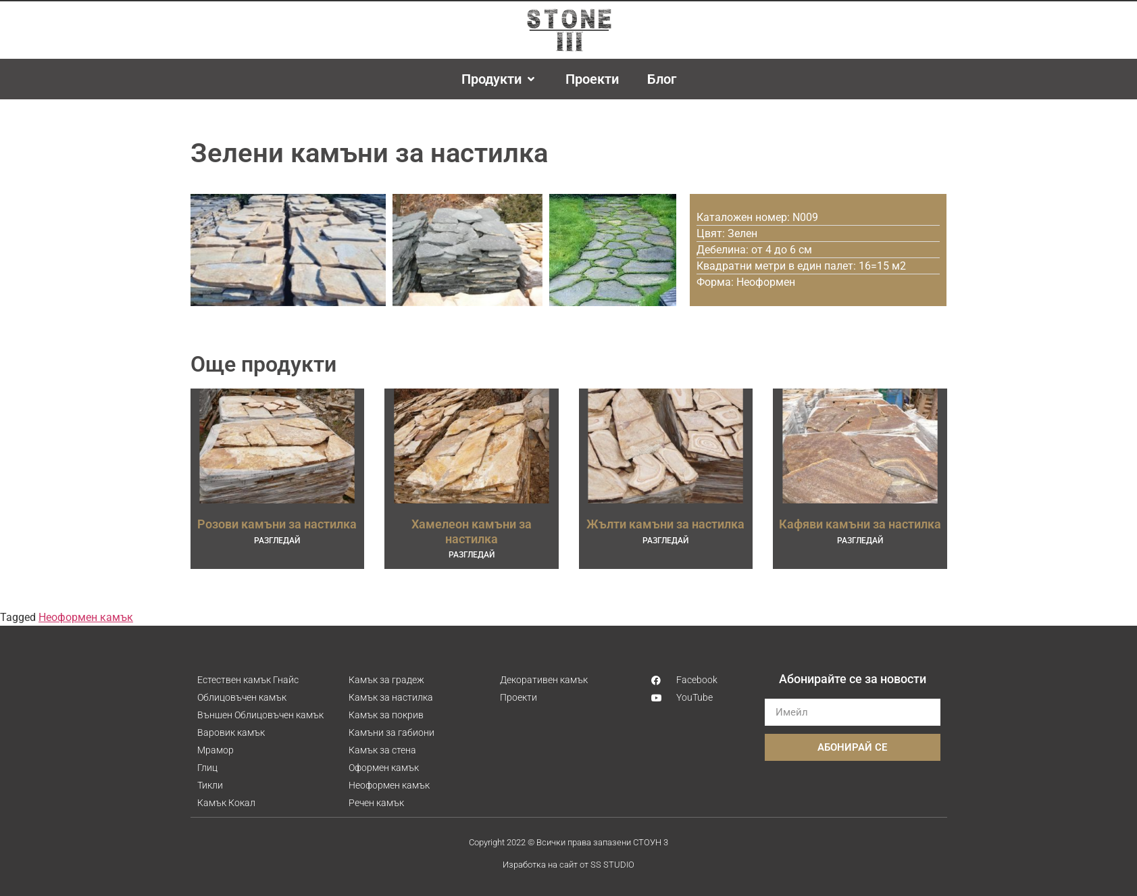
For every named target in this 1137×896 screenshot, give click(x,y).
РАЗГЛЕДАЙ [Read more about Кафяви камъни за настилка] (860, 540)
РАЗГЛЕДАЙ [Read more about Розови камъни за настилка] (277, 540)
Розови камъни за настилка (277, 524)
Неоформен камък (86, 617)
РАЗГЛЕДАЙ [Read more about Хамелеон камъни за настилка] (472, 554)
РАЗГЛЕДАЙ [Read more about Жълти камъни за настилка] (665, 540)
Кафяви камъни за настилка (860, 524)
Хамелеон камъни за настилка (471, 531)
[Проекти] (592, 79)
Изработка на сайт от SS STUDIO (568, 865)
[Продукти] (499, 79)
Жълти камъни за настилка (665, 524)
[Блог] (661, 79)
